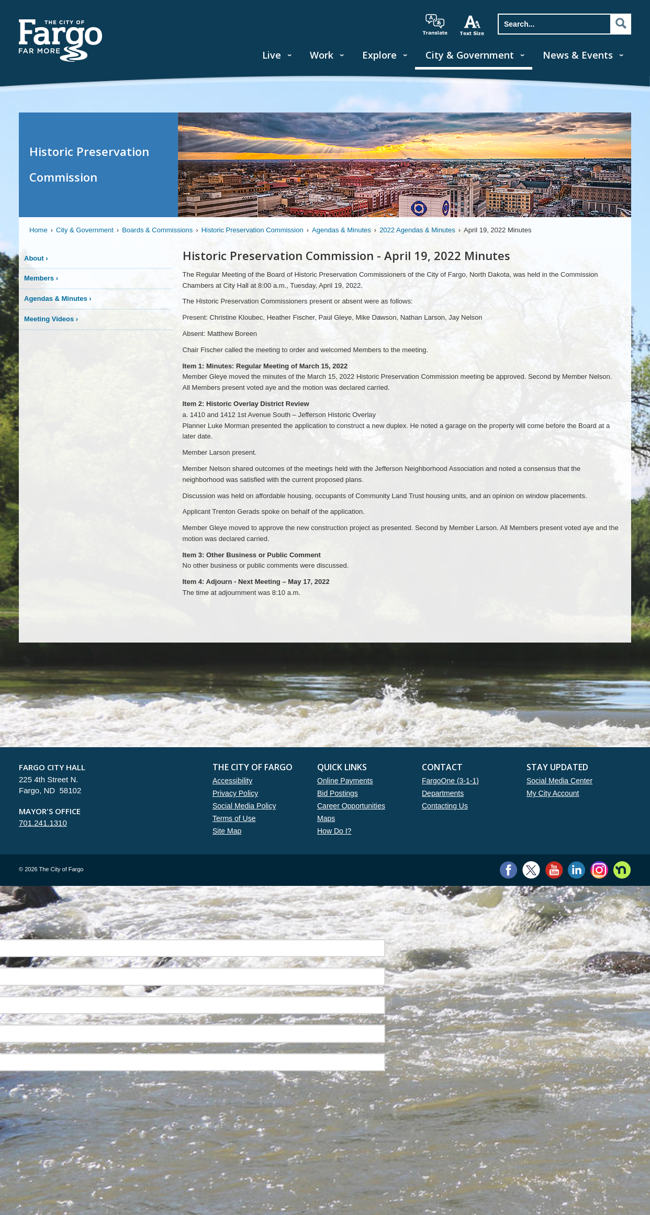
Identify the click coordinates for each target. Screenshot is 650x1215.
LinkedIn (576, 870)
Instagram (599, 870)
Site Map (226, 831)
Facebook (508, 870)
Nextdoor (622, 870)
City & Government (469, 55)
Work (321, 55)
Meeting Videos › (51, 319)
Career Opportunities (351, 806)
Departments (443, 793)
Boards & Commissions (157, 230)
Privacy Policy (235, 793)
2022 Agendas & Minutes (417, 230)
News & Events (578, 55)
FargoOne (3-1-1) (450, 781)
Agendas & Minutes (341, 230)
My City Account (552, 793)
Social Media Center (559, 781)
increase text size (472, 25)
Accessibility (232, 781)
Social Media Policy (244, 806)
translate (434, 24)
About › (36, 258)
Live (271, 55)
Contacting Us (445, 806)
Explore (379, 55)
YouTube (554, 870)
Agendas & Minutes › (58, 298)
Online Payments (345, 781)
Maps (326, 818)
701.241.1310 (43, 822)
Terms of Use (233, 818)
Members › (41, 278)
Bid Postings (337, 793)
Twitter (531, 870)
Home (38, 230)
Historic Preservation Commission (252, 230)
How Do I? (334, 831)
